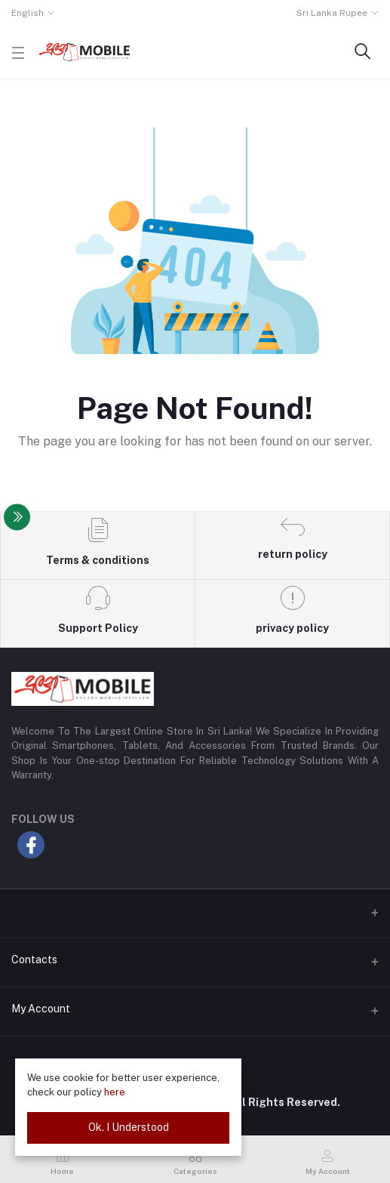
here (114, 1092)
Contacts (34, 959)
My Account (40, 1009)
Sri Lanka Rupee (331, 13)
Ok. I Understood (128, 1127)
